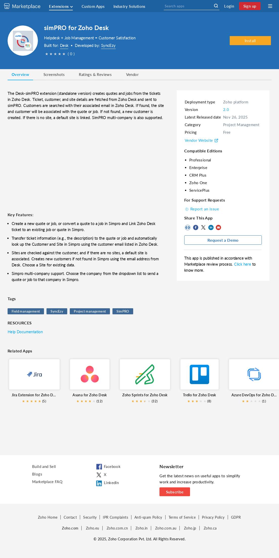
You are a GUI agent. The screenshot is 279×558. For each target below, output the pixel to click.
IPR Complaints (115, 517)
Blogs (37, 474)
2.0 (226, 109)
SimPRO (123, 311)
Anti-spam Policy (148, 517)
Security (90, 517)
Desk (64, 45)
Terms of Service (182, 517)
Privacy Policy (213, 517)
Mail (218, 227)
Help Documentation (25, 331)
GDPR (236, 517)
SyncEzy (108, 45)
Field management (26, 311)
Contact (70, 517)
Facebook (195, 227)
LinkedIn (211, 227)
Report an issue (201, 208)
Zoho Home (48, 517)
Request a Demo (223, 240)
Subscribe (175, 492)
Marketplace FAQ (47, 481)
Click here (243, 264)
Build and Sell (44, 466)
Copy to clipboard (188, 227)
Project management (90, 311)
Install (250, 40)
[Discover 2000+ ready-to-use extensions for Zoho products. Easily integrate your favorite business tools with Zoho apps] (26, 6)
